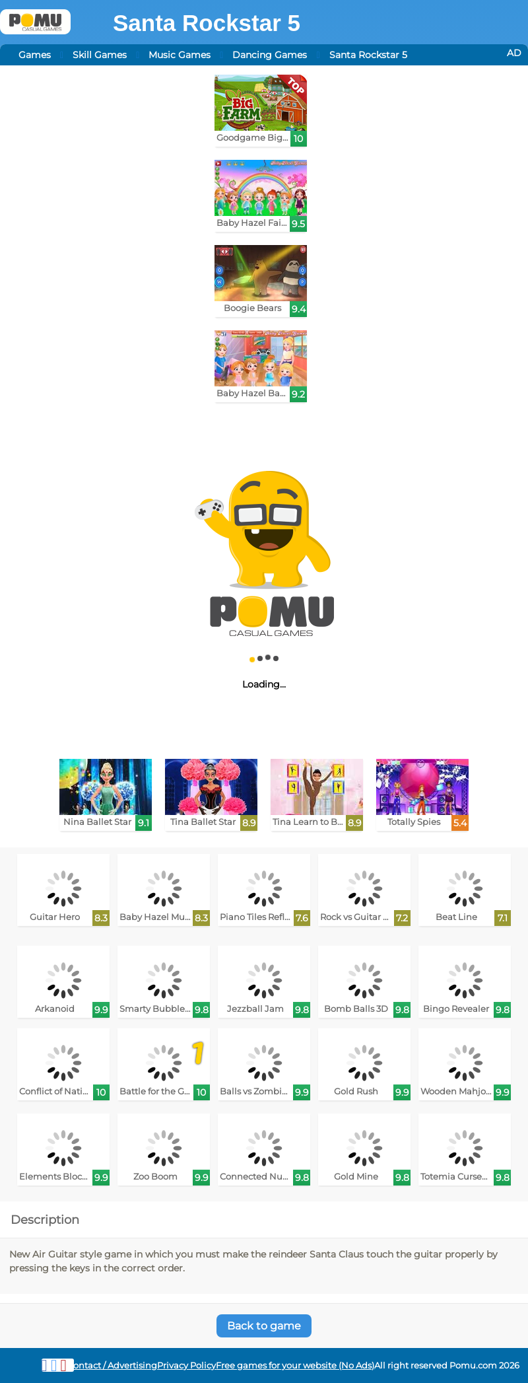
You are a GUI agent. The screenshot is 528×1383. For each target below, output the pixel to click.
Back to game (264, 1326)
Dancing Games (269, 55)
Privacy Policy (186, 1365)
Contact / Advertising (112, 1365)
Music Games (179, 55)
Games (34, 55)
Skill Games (100, 55)
